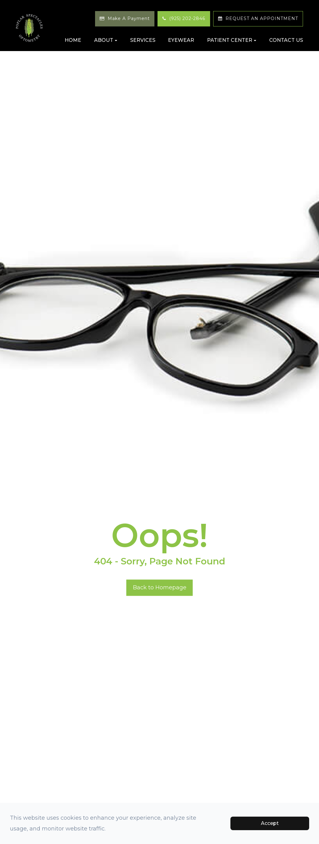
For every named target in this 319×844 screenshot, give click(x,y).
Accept (270, 823)
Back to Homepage (159, 587)
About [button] (105, 40)
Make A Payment (129, 18)
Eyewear (181, 40)
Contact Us (286, 40)
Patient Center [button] (231, 40)
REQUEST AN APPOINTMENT (261, 18)
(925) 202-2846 (187, 18)
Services (142, 40)
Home (73, 40)
